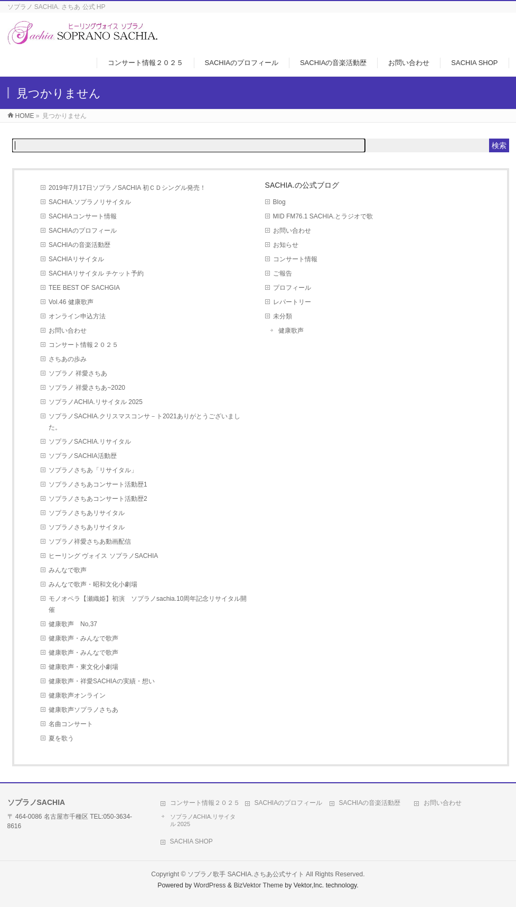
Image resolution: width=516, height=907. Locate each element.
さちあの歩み (68, 359)
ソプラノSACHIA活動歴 (83, 456)
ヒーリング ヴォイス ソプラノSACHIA (103, 556)
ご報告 (282, 273)
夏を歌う (61, 738)
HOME (24, 116)
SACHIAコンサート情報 (83, 216)
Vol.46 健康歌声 (71, 302)
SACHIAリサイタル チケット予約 (96, 273)
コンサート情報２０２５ (83, 345)
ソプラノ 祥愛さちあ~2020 (87, 387)
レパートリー (292, 302)
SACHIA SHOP (191, 841)
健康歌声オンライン (77, 695)
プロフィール (292, 287)
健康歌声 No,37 (73, 624)
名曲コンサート (71, 724)
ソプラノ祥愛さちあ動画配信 (90, 541)
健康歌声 (291, 330)
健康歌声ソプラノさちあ (87, 709)
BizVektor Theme (258, 885)
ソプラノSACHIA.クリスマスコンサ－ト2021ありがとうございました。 (144, 422)
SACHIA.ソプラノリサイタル (90, 202)
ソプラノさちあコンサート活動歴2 (98, 498)
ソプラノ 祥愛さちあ (78, 373)
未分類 (282, 316)
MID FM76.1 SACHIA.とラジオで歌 (323, 216)
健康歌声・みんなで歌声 (83, 638)
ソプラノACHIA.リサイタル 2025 (96, 402)
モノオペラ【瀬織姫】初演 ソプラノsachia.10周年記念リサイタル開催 (148, 604)
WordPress (210, 885)
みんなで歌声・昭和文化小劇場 (93, 584)
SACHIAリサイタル (76, 259)
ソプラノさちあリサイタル (87, 513)
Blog (279, 202)
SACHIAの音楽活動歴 (79, 245)
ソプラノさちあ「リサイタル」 (93, 470)
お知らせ (285, 245)
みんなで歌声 (68, 570)
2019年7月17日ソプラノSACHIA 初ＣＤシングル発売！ (127, 187)
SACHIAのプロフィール (83, 230)
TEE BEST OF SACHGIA (84, 287)
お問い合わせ (68, 330)
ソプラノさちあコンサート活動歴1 (98, 484)
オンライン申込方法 (77, 316)
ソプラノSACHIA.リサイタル (90, 441)
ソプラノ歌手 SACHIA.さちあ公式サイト (245, 874)
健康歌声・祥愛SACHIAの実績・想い (102, 681)
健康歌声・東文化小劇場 (83, 667)
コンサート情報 (295, 259)
